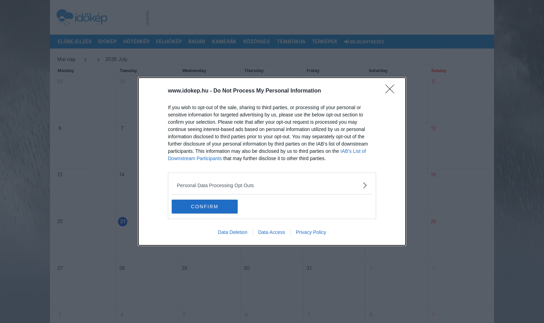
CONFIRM (204, 206)
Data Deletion (232, 232)
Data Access (271, 232)
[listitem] (272, 185)
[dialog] (272, 161)
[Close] (392, 91)
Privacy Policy (311, 232)
